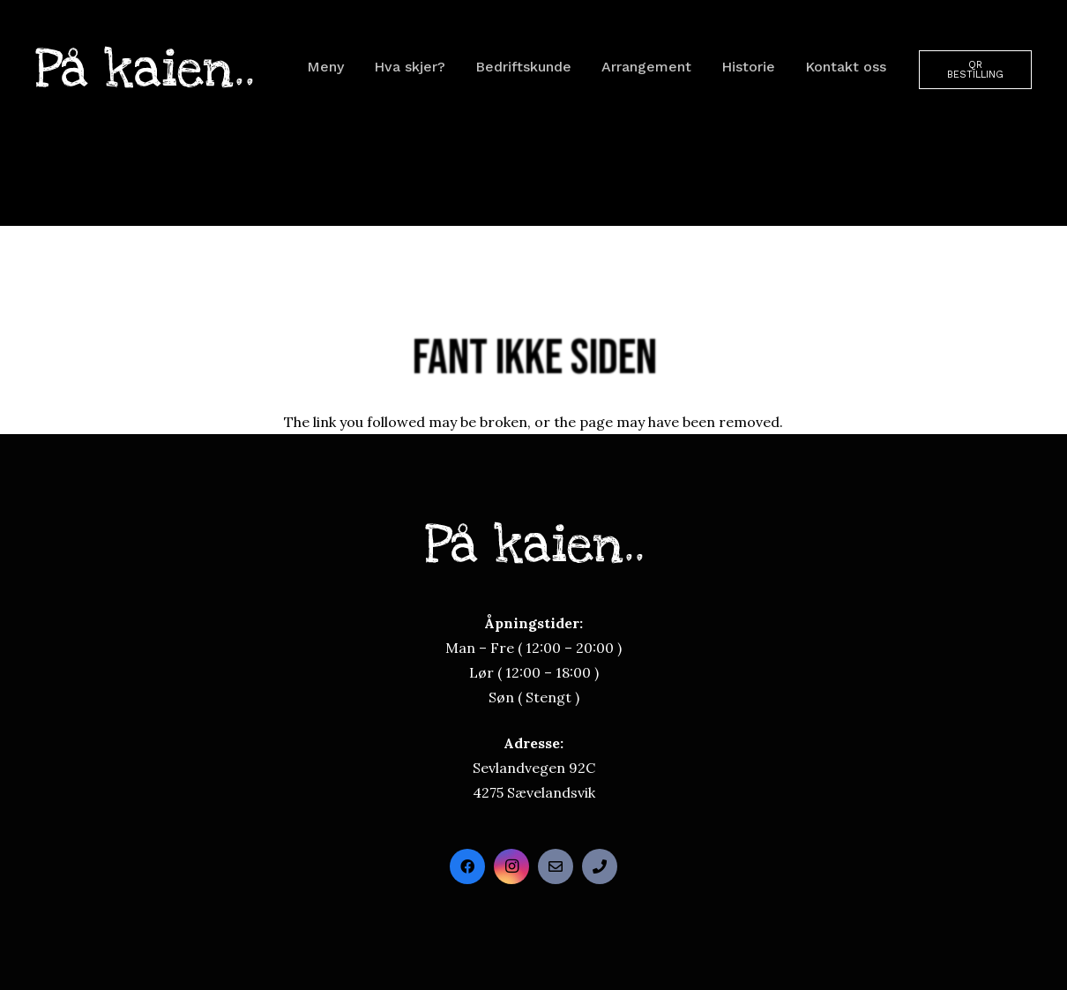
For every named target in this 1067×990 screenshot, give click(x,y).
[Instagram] (511, 866)
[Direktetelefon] (599, 866)
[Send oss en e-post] (555, 866)
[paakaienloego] (144, 67)
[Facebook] (467, 866)
